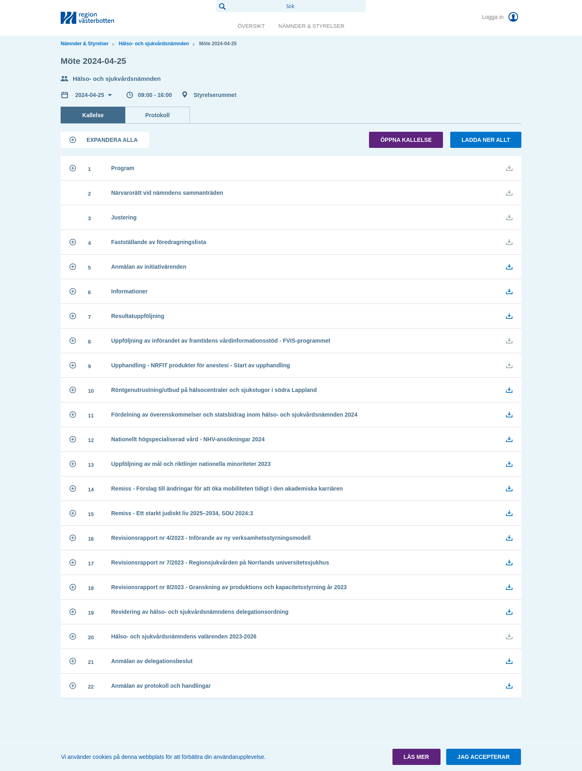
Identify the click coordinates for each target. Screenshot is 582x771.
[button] (105, 140)
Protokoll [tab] (157, 115)
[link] (101, 18)
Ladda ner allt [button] (486, 140)
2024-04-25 (90, 95)
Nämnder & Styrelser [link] (311, 26)
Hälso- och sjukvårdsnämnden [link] (154, 43)
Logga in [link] (501, 17)
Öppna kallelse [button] (406, 140)
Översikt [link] (251, 26)
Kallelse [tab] (93, 115)
